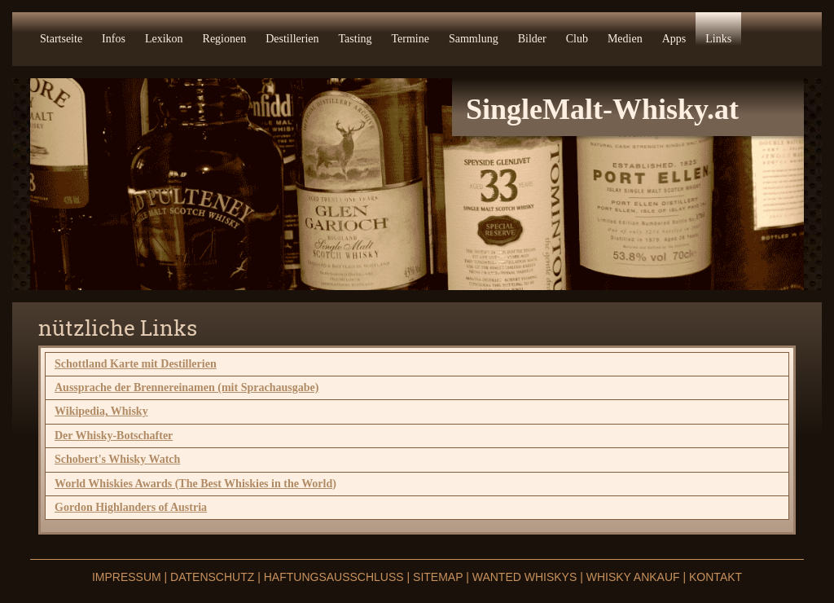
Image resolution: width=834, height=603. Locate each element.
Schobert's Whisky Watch (117, 459)
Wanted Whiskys (524, 576)
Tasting (355, 39)
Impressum (128, 576)
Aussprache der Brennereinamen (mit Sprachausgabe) (186, 387)
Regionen (225, 39)
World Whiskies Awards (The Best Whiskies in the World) (195, 484)
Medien (625, 39)
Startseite (61, 39)
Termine (410, 39)
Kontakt (715, 576)
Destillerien (292, 39)
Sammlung (473, 39)
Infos (113, 39)
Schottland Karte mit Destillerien (136, 364)
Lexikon (164, 39)
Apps (674, 39)
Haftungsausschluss (335, 576)
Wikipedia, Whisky (101, 411)
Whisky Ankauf (633, 576)
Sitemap (438, 576)
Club (577, 39)
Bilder (532, 39)
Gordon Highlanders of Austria (131, 507)
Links (718, 39)
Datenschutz (212, 576)
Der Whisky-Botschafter (114, 435)
